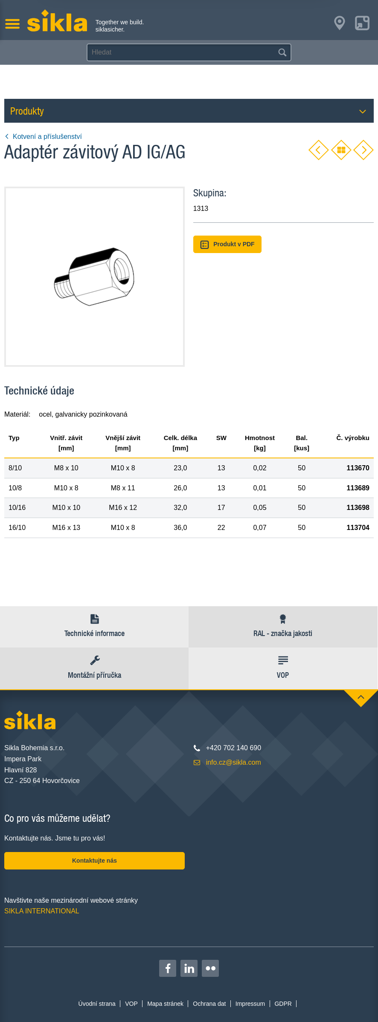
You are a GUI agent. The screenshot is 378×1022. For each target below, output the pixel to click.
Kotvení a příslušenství (43, 136)
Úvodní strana (97, 1003)
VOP (131, 1003)
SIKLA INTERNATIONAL (41, 911)
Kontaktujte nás (94, 860)
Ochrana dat (209, 1003)
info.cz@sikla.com (233, 762)
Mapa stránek (165, 1003)
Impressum (250, 1003)
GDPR (282, 1003)
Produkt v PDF (227, 244)
